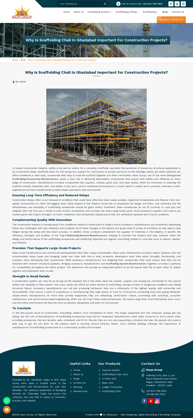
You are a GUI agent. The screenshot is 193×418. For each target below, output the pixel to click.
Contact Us (178, 12)
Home (66, 12)
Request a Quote (171, 19)
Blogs (165, 12)
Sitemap (77, 387)
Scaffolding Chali (111, 391)
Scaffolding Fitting (127, 12)
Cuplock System (111, 370)
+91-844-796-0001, (157, 391)
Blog (23, 60)
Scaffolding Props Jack (115, 374)
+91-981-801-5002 (155, 394)
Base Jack (108, 382)
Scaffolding (150, 12)
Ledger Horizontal (112, 387)
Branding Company (170, 414)
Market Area (80, 391)
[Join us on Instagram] (183, 3)
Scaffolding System (99, 12)
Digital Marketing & (149, 414)
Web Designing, (129, 414)
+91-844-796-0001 (153, 4)
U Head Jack (109, 378)
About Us (79, 12)
